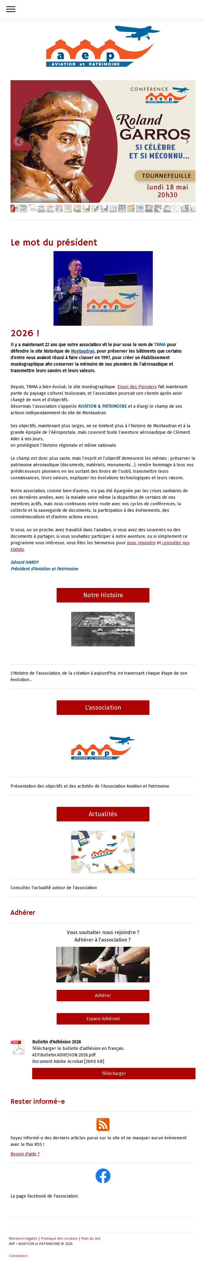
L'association (103, 707)
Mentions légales (23, 1238)
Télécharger (114, 1073)
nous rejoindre (141, 543)
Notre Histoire (103, 595)
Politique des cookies (59, 1238)
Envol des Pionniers (137, 386)
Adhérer (103, 995)
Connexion (18, 1255)
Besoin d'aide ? (25, 1154)
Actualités (103, 814)
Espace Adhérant (103, 1018)
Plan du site (91, 1238)
